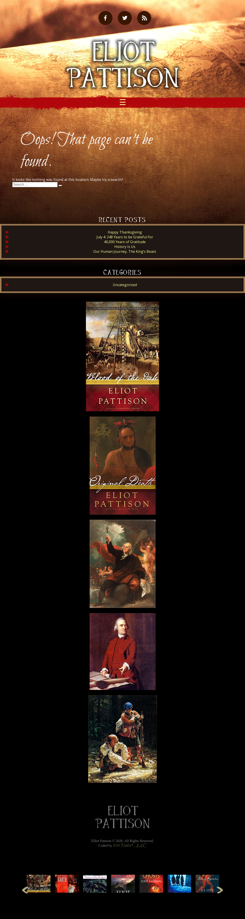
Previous (25, 890)
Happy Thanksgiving (125, 232)
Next (220, 890)
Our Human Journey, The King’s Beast (124, 251)
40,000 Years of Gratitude (125, 241)
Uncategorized (125, 284)
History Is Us (124, 246)
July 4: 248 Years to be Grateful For (124, 237)
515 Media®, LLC (130, 845)
